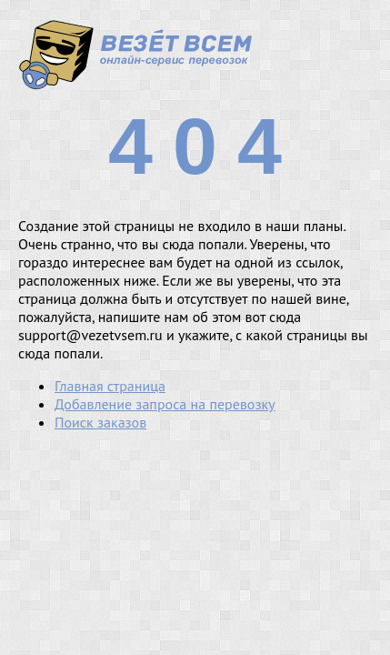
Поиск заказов (100, 422)
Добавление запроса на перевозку (165, 404)
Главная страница (110, 386)
